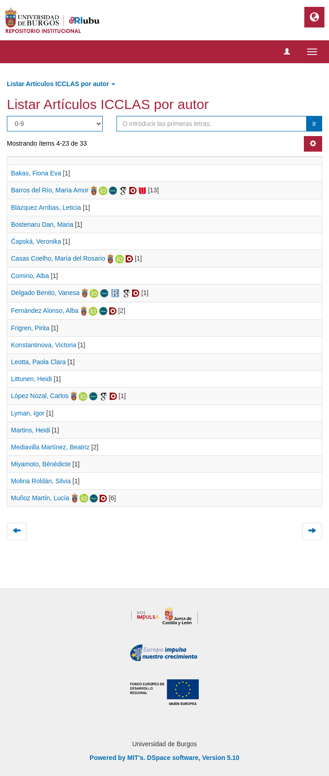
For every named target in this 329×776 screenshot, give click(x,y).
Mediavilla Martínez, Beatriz (50, 447)
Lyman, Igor (27, 413)
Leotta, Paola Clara (38, 362)
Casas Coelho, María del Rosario (58, 258)
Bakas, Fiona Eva (36, 173)
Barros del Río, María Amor (50, 190)
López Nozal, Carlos (40, 395)
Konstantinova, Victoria (43, 345)
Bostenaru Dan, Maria (42, 224)
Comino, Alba (30, 275)
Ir (314, 123)
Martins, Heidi (30, 430)
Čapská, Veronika (36, 241)
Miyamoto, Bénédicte (41, 464)
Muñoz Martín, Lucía (40, 498)
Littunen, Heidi (31, 379)
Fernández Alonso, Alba (45, 310)
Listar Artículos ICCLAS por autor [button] (61, 83)
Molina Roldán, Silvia (41, 481)
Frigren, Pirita (30, 328)
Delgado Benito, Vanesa (45, 292)
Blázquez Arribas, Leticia (46, 207)
